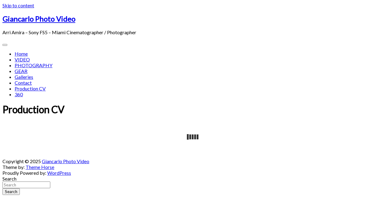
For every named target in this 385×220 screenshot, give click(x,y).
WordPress (59, 173)
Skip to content (18, 5)
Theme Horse (40, 167)
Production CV (30, 88)
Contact (23, 83)
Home (21, 54)
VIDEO (22, 59)
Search (9, 179)
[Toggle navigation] (4, 45)
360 (19, 94)
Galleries (24, 77)
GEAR (21, 71)
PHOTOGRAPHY (33, 65)
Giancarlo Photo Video (38, 18)
